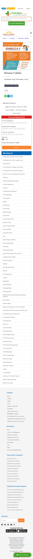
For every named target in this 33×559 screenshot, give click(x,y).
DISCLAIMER (10, 408)
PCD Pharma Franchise (8, 338)
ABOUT (8, 396)
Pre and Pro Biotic (7, 348)
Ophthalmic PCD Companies (13, 463)
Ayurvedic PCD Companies (13, 478)
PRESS (8, 447)
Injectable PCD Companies (13, 461)
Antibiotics (5, 177)
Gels (4, 236)
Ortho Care (6, 324)
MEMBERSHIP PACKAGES (12, 413)
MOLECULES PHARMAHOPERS (14, 450)
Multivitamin (6, 281)
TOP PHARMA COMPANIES (13, 440)
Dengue (5, 201)
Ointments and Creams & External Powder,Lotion (15, 310)
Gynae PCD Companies (12, 468)
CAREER (9, 401)
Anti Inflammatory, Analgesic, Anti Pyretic (13, 167)
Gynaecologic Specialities (9, 239)
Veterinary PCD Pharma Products (11, 376)
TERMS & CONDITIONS (12, 406)
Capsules (5, 188)
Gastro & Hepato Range (9, 226)
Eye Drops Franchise (12, 458)
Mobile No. (5, 137)
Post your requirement (16, 23)
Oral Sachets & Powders (9, 317)
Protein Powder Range (8, 355)
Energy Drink (6, 215)
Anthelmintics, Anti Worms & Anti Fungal (13, 157)
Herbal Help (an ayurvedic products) (12, 253)
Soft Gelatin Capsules (8, 365)
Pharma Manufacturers (12, 507)
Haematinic (6, 246)
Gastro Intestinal (7, 229)
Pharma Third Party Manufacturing (15, 489)
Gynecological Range (8, 243)
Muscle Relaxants (7, 284)
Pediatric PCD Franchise (12, 476)
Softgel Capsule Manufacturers (14, 494)
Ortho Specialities (7, 327)
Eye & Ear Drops (7, 222)
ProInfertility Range (7, 352)
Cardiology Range (7, 195)
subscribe (21, 520)
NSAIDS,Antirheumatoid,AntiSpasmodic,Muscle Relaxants (14, 295)
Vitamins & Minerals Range (9, 379)
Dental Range (6, 205)
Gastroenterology (7, 233)
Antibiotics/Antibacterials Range (11, 181)
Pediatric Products (7, 341)
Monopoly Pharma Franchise (14, 466)
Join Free (20, 8)
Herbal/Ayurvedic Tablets (9, 257)
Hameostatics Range (8, 250)
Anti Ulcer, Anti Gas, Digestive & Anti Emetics (14, 174)
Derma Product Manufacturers (14, 499)
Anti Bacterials (6, 163)
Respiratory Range (7, 358)
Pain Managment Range (9, 334)
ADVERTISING (10, 442)
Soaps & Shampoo (7, 362)
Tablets (5, 369)
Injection (5, 271)
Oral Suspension (7, 320)
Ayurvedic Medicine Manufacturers (15, 492)
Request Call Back (22, 555)
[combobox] (16, 19)
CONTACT (9, 398)
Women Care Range (8, 383)
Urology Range (6, 372)
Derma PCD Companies (12, 473)
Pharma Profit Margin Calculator (16, 418)
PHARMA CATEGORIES (12, 435)
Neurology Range (7, 288)
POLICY (9, 403)
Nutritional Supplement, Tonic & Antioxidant (14, 307)
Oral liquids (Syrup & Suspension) (11, 314)
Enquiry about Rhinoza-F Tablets (16, 142)
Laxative (5, 277)
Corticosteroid (6, 198)
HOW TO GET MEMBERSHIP (13, 432)
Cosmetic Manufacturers (13, 502)
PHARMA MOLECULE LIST (13, 437)
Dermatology (6, 208)
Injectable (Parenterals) (8, 267)
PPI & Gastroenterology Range (10, 345)
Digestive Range (7, 212)
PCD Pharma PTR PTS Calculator (15, 416)
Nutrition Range (7, 303)
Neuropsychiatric (7, 291)
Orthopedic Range (7, 331)
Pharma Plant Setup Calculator (15, 421)
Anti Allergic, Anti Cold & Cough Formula (13, 160)
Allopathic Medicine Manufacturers (15, 497)
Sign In (28, 8)
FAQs (8, 445)
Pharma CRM (11, 8)
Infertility (5, 264)
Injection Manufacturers (12, 504)
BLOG (8, 429)
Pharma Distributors (12, 481)
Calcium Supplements (8, 184)
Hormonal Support (7, 260)
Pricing (4, 8)
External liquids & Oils (8, 219)
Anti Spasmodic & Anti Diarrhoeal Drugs (13, 170)
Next (17, 147)
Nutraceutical (6, 300)
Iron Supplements (7, 274)
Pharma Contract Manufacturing (14, 510)
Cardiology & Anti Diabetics (10, 191)
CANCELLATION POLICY (12, 411)
